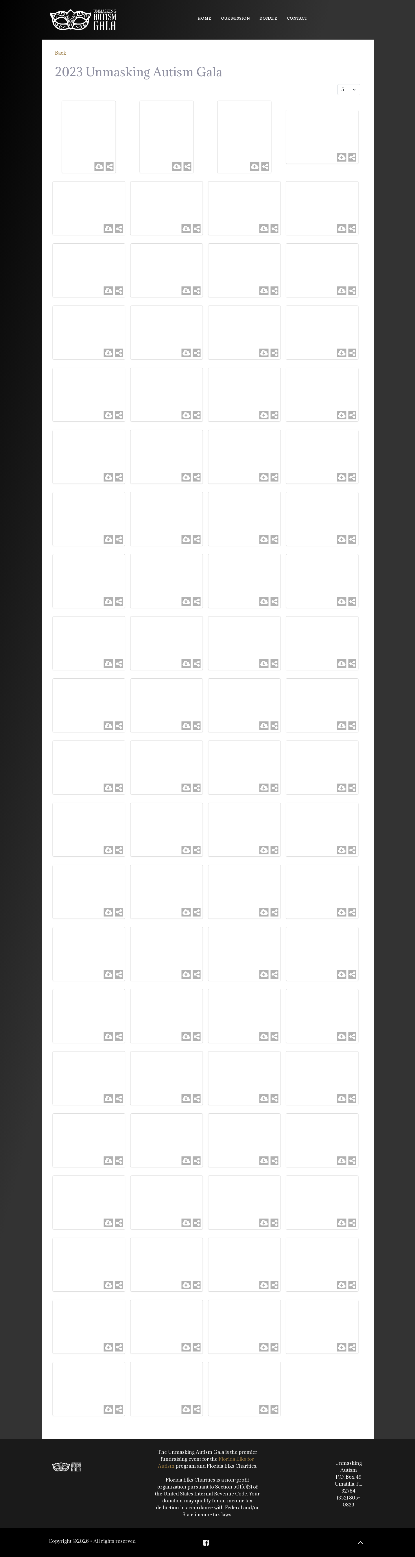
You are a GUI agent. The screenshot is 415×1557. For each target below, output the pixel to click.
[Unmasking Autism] (83, 18)
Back (60, 53)
